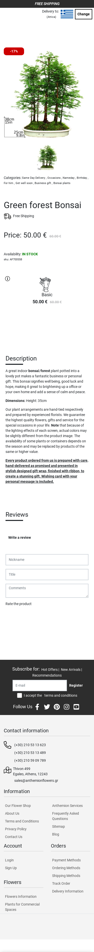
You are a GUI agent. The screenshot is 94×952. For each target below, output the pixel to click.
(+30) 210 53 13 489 (30, 753)
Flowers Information (21, 897)
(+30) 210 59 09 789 (30, 760)
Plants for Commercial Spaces (22, 907)
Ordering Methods (66, 868)
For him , (9, 183)
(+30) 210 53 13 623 (30, 745)
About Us (12, 813)
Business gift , (43, 183)
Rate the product (19, 604)
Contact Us (13, 837)
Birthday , (82, 178)
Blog (55, 834)
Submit (14, 617)
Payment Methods (66, 860)
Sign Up (11, 868)
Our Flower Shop (18, 806)
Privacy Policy (16, 829)
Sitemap (58, 826)
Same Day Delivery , (34, 178)
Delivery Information (67, 891)
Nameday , (69, 178)
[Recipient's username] (40, 685)
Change (83, 14)
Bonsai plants (61, 183)
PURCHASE (47, 326)
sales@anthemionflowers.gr (36, 781)
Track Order (61, 883)
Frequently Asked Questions (65, 816)
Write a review (19, 538)
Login (9, 860)
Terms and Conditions (22, 821)
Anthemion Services (67, 806)
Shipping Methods (66, 876)
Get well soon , (25, 183)
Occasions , (54, 178)
